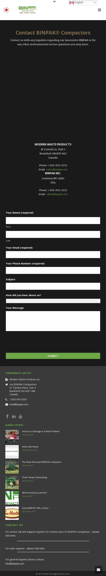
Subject (10, 279)
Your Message (15, 307)
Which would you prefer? (34, 492)
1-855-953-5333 (18, 399)
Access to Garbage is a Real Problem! (41, 431)
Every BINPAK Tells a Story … (36, 507)
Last (8, 240)
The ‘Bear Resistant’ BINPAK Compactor (41, 461)
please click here (36, 548)
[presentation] (31, 340)
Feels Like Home (30, 446)
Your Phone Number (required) (26, 263)
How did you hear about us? (23, 295)
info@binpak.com (19, 404)
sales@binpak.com (56, 169)
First (8, 226)
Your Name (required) (21, 212)
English (76, 3)
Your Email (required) (20, 247)
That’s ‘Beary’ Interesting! (34, 477)
